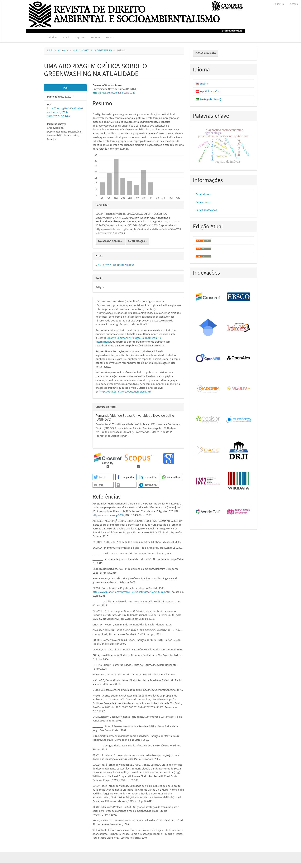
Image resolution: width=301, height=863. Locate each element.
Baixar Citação (137, 241)
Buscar (109, 37)
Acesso (294, 4)
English (204, 83)
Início (50, 50)
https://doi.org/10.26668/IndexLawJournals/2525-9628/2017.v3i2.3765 (65, 112)
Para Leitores (203, 194)
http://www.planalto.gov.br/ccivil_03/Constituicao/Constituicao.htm (131, 592)
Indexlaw (52, 37)
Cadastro (279, 4)
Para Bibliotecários (206, 210)
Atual (66, 37)
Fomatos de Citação (110, 241)
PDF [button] (65, 87)
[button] (103, 477)
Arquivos (80, 37)
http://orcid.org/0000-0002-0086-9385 (114, 92)
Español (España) (209, 91)
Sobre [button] (95, 37)
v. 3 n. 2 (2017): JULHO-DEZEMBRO (92, 50)
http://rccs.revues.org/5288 (108, 515)
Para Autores (203, 202)
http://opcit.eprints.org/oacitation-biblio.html (126, 391)
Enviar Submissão (205, 53)
